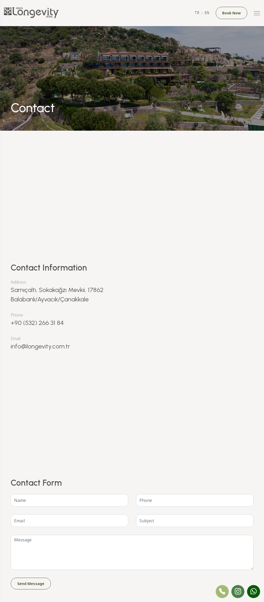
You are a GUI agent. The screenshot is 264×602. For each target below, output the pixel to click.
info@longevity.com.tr (40, 346)
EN (207, 12)
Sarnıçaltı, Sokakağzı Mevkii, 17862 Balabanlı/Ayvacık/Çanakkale (57, 294)
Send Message (30, 583)
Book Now (231, 12)
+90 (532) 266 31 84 (37, 322)
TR (197, 12)
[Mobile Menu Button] (257, 13)
